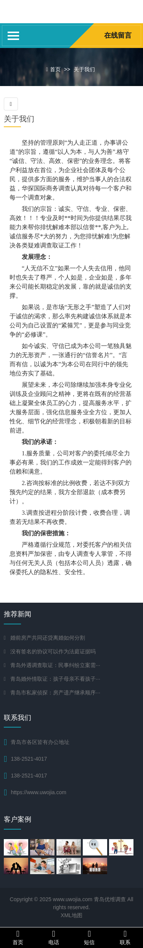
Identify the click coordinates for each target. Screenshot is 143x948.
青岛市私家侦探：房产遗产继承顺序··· (55, 692)
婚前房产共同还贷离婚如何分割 (47, 638)
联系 (125, 937)
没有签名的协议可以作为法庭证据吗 (53, 651)
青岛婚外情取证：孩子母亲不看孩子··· (55, 679)
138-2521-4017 (29, 775)
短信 (90, 937)
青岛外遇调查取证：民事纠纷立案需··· (55, 665)
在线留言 (118, 35)
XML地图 (71, 915)
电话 (54, 937)
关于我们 (84, 69)
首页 (55, 69)
